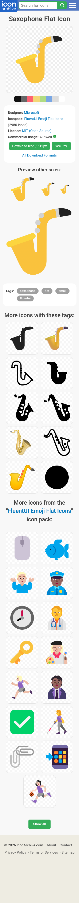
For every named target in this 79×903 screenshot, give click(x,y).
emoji (62, 291)
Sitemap (68, 852)
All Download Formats (39, 155)
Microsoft (31, 112)
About (51, 845)
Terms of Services (44, 852)
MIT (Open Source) (37, 131)
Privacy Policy (15, 852)
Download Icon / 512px (29, 146)
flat (47, 291)
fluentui (25, 298)
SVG (61, 146)
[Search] (62, 5)
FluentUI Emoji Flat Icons (43, 119)
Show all (39, 824)
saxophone (27, 291)
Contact (66, 845)
